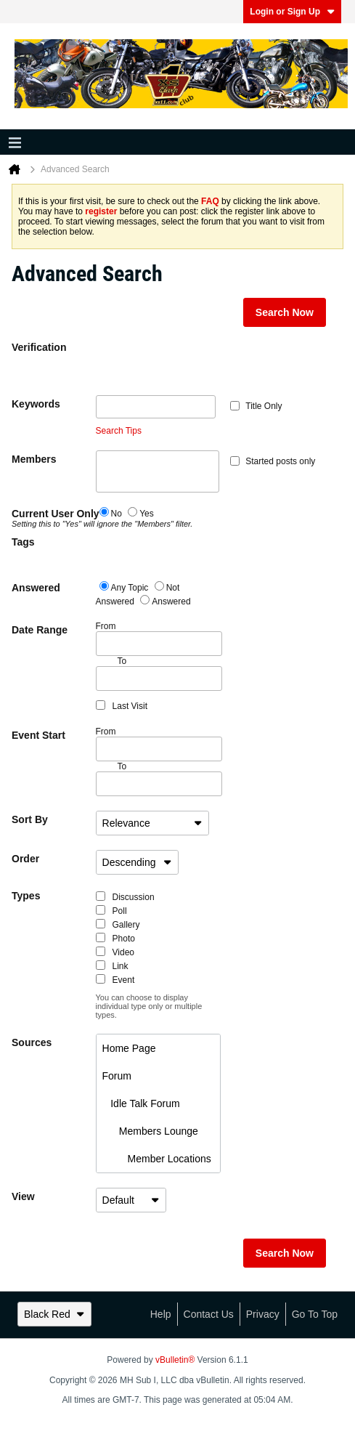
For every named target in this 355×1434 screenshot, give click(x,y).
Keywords (36, 404)
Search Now (285, 312)
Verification (39, 347)
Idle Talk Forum (141, 1103)
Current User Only (54, 518)
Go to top (315, 1314)
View (23, 1196)
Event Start (38, 735)
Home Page (129, 1048)
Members (34, 459)
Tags (23, 542)
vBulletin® (175, 1360)
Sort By (30, 819)
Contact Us (209, 1314)
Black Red (54, 1314)
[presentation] (206, 367)
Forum (116, 1076)
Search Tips (119, 431)
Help (160, 1314)
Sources (32, 1042)
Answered (36, 588)
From (159, 638)
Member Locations (156, 1158)
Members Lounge (150, 1131)
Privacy (262, 1314)
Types (26, 896)
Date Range (40, 630)
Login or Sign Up (292, 12)
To (122, 766)
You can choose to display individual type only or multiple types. (149, 1006)
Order (25, 858)
